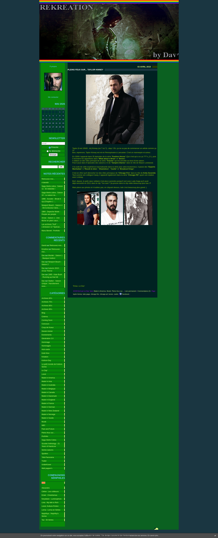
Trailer (44, 461)
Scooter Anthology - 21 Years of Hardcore (51, 444)
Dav (43, 255)
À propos (53, 66)
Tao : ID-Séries (47, 520)
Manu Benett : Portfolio (51, 231)
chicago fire (95, 294)
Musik (44, 422)
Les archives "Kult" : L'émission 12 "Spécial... (51, 225)
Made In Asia (47, 381)
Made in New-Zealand (50, 411)
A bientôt (45, 182)
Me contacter (53, 97)
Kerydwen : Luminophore (51, 499)
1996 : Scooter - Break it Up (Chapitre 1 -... (51, 200)
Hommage (46, 342)
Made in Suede (48, 418)
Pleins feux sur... (48, 433)
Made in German (48, 407)
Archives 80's (47, 306)
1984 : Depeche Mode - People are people (51, 213)
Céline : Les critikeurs (50, 491)
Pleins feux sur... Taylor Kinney (85, 70)
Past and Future (48, 429)
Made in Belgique (48, 389)
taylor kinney (77, 294)
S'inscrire (53, 147)
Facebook (124, 294)
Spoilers (45, 453)
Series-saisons (47, 450)
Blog (43, 313)
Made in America (48, 378)
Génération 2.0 (47, 338)
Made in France (48, 403)
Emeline (45, 249)
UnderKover (46, 464)
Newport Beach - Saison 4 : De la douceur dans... (52, 206)
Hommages (46, 346)
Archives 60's (47, 298)
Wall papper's (47, 468)
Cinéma (45, 317)
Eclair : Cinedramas (49, 495)
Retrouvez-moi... (48, 179)
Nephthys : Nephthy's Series (50, 514)
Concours (45, 324)
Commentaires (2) (144, 291)
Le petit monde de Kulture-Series (52, 365)
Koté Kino (45, 353)
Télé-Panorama (48, 457)
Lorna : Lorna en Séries (51, 510)
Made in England (48, 400)
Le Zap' (45, 370)
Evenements (47, 335)
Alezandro (46, 488)
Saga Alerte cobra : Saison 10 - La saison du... (52, 193)
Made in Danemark (49, 396)
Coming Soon (47, 320)
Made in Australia (48, 385)
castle (116, 294)
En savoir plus (153, 535)
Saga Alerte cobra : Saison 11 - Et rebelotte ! (52, 187)
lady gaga (86, 294)
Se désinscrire (53, 151)
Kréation (45, 357)
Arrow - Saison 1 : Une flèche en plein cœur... (51, 219)
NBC (43, 425)
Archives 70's (47, 302)
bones (111, 294)
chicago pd (104, 294)
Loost (44, 374)
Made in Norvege (48, 414)
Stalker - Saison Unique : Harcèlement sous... (51, 283)
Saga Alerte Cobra (49, 440)
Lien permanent (130, 291)
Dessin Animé (47, 331)
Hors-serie (46, 349)
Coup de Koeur (48, 327)
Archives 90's (47, 309)
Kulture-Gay (46, 360)
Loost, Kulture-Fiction (50, 506)
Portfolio (45, 436)
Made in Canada (48, 392)
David (44, 245)
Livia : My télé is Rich (50, 502)
